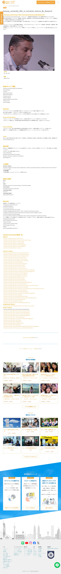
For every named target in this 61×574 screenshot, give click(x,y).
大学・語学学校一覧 (6, 556)
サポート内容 (5, 553)
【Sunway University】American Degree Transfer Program (15, 259)
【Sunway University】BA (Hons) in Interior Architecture (15, 290)
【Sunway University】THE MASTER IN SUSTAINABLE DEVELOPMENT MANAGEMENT (21, 326)
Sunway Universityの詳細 (28, 337)
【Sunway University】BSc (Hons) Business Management (15, 263)
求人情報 (39, 556)
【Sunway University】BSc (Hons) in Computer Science (15, 268)
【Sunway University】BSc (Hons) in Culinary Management (15, 273)
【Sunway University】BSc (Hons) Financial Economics (14, 280)
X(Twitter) (35, 554)
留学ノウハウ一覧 (6, 562)
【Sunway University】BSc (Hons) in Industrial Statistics (15, 283)
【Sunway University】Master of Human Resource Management (16, 315)
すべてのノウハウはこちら (30, 456)
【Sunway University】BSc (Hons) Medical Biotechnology (15, 296)
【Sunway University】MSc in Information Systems (14, 317)
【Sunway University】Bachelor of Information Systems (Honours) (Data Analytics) (20, 285)
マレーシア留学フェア (18, 550)
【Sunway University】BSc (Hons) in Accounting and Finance (16, 252)
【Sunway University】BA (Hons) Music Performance (14, 299)
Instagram (35, 551)
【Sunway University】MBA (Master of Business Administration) (16, 310)
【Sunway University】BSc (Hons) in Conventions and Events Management (18, 271)
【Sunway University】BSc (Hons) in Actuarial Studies (14, 257)
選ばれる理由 (5, 554)
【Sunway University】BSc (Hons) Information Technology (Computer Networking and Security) (23, 288)
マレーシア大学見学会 (18, 551)
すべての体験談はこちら (30, 406)
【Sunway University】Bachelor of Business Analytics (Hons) (16, 256)
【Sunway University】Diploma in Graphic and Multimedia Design (17, 240)
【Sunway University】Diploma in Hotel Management (14, 246)
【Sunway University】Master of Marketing (12, 321)
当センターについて (27, 548)
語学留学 (4, 551)
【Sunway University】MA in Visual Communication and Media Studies (18, 328)
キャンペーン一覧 (17, 548)
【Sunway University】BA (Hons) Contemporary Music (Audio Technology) (19, 270)
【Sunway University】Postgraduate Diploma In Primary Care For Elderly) (18, 306)
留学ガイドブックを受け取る (11, 508)
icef (48, 550)
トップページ (5, 548)
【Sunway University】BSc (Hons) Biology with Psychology (15, 260)
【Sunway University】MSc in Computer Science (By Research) (16, 312)
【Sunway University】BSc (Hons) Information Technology (15, 287)
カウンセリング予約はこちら (46, 2)
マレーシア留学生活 (27, 553)
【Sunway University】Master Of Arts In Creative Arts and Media (16, 314)
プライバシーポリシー (42, 553)
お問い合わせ (5, 567)
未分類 (6, 5)
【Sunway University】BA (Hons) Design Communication (15, 274)
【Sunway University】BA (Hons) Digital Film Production (15, 276)
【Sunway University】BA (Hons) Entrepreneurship (14, 277)
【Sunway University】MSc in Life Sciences (12, 320)
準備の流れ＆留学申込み (7, 559)
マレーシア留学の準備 (28, 551)
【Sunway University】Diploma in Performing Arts (13, 243)
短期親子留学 (16, 554)
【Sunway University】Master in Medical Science (13, 323)
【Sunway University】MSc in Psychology (12, 324)
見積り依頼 (5, 558)
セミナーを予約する (30, 508)
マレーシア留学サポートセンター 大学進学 (28, 348)
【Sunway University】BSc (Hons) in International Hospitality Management (19, 293)
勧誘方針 (39, 554)
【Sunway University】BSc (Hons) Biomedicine (13, 262)
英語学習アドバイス (17, 553)
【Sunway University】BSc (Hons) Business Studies (14, 265)
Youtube (34, 550)
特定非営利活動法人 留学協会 (52, 548)
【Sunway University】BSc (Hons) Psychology (12, 301)
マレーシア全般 (27, 554)
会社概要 (39, 550)
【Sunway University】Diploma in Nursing (12, 247)
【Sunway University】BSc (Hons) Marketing (12, 294)
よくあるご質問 (6, 564)
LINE (34, 548)
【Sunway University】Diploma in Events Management (14, 244)
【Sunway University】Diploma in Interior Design (13, 241)
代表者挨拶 (40, 548)
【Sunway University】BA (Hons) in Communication (14, 266)
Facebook (35, 553)
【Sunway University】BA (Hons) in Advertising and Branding (16, 254)
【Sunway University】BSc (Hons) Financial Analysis (14, 279)
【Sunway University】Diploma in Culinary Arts (13, 238)
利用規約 (39, 551)
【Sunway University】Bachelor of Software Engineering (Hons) (16, 302)
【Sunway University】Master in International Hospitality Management (18, 318)
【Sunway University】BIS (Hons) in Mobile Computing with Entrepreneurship (19, 297)
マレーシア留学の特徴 (28, 550)
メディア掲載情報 (6, 566)
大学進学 (4, 550)
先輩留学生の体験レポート (8, 561)
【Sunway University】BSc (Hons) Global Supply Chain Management (17, 282)
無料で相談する (49, 508)
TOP (3, 5)
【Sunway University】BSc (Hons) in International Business (15, 291)
